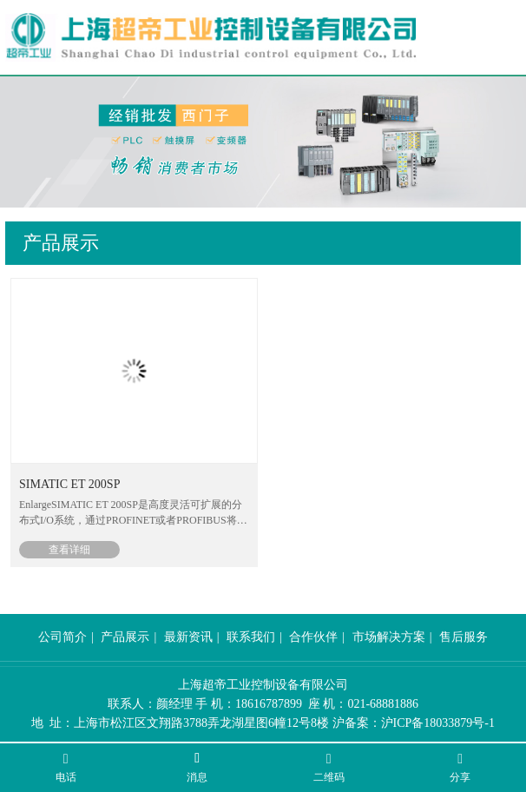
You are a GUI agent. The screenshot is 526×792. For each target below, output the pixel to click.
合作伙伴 (313, 637)
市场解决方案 (388, 637)
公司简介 (62, 637)
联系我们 (251, 637)
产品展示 (125, 637)
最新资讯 (188, 637)
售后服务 (463, 637)
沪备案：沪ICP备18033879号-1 (413, 722)
